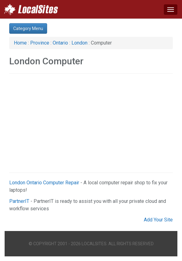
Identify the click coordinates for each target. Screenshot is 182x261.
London (80, 43)
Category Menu (28, 28)
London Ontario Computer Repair (44, 183)
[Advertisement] (91, 123)
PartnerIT (19, 201)
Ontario (60, 43)
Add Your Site (158, 220)
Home (20, 43)
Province (39, 43)
